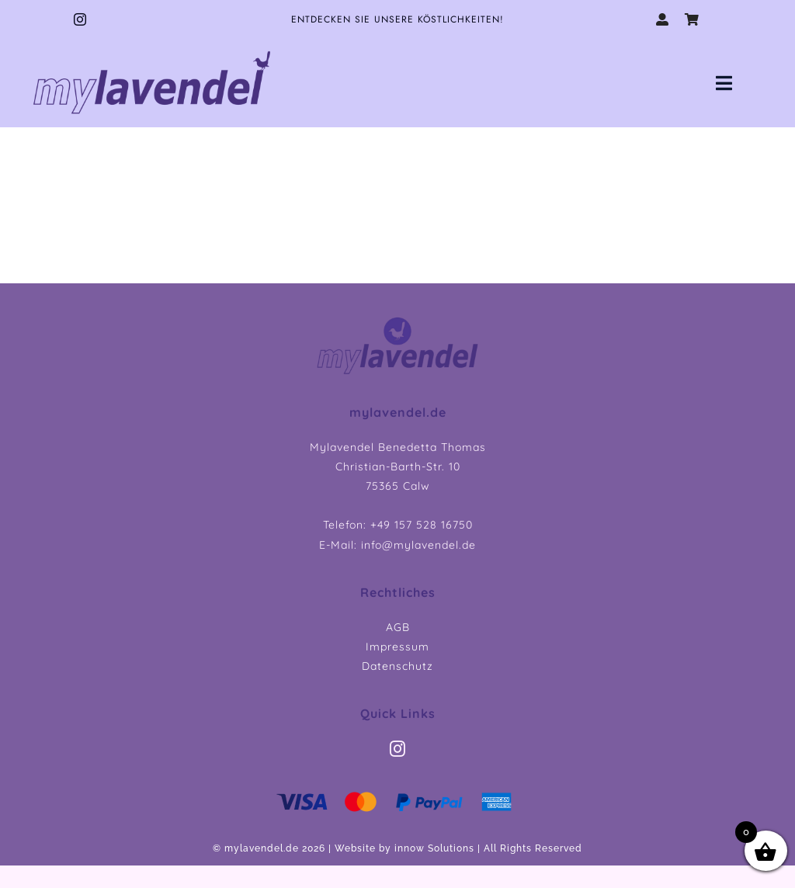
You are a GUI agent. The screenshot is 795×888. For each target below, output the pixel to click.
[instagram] (80, 19)
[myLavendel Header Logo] (397, 320)
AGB (398, 627)
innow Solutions (434, 848)
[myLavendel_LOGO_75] (152, 49)
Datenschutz (397, 666)
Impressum (397, 647)
